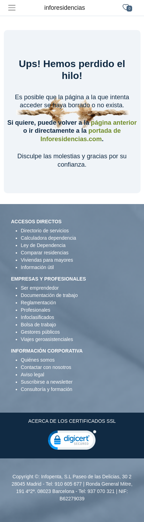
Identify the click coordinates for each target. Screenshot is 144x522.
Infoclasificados (37, 317)
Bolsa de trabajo (38, 324)
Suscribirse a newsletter (47, 382)
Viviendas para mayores (47, 260)
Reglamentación (38, 302)
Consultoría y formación (47, 389)
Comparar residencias (45, 252)
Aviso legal (32, 374)
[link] (72, 442)
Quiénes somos (38, 360)
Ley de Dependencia (43, 245)
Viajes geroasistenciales (47, 339)
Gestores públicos (40, 332)
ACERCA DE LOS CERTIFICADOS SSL (72, 421)
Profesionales (36, 310)
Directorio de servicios (45, 230)
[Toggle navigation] (11, 8)
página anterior (114, 122)
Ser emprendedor (40, 288)
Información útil (37, 267)
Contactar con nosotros (46, 367)
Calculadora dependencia (48, 238)
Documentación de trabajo (49, 295)
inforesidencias (64, 7)
